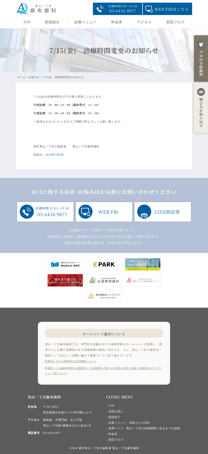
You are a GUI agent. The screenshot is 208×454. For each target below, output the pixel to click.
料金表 (116, 22)
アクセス (144, 22)
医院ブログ (175, 22)
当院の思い (115, 411)
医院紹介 (52, 22)
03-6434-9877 (52, 432)
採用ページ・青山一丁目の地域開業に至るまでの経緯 (144, 428)
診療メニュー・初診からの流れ (129, 422)
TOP (26, 22)
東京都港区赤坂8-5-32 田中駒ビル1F (67, 412)
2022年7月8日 (54, 154)
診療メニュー (85, 22)
